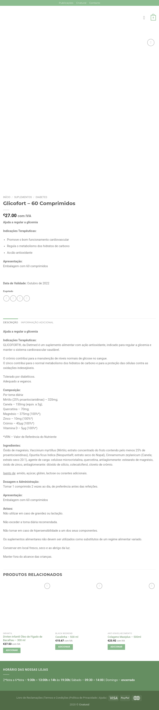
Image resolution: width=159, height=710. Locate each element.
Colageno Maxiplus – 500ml (124, 636)
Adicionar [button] (12, 650)
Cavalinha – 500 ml (66, 636)
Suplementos (23, 197)
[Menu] (145, 18)
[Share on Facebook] (13, 298)
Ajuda (102, 697)
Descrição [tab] (10, 322)
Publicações (66, 2)
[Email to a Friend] (20, 298)
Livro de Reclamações (30, 697)
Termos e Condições (56, 697)
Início (6, 197)
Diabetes (41, 197)
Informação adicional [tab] (37, 322)
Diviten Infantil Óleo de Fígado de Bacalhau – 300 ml (22, 638)
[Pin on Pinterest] (27, 298)
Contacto (94, 2)
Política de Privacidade (83, 697)
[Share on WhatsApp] (6, 298)
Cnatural (81, 2)
